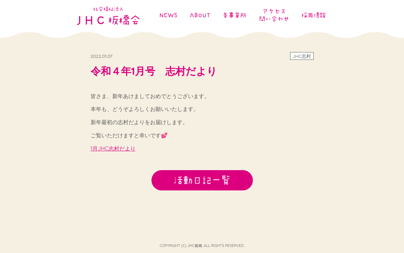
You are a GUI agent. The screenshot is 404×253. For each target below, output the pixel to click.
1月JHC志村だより (113, 148)
